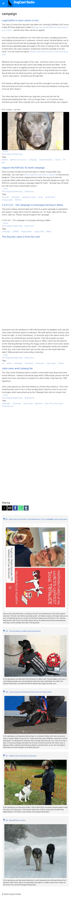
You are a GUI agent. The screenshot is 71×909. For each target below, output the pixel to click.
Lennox (58, 160)
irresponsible (7, 200)
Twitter (61, 363)
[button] (4, 507)
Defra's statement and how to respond (39, 175)
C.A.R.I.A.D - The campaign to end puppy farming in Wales (32, 204)
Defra (40, 197)
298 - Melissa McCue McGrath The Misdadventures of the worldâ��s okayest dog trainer (35, 519)
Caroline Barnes (45, 160)
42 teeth (5, 197)
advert (9, 363)
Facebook (40, 363)
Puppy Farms (26, 231)
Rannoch (38, 403)
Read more (29, 191)
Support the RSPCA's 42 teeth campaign (23, 167)
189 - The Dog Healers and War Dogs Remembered (21, 631)
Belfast (5, 160)
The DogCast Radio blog (12, 154)
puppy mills (39, 231)
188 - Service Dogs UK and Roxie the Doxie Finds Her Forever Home (27, 692)
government (50, 197)
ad (3, 363)
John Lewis (51, 363)
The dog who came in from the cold (21, 236)
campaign (33, 160)
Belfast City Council (18, 160)
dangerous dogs (29, 197)
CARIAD (16, 231)
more (5, 151)
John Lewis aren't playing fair (17, 368)
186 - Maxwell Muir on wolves (14, 820)
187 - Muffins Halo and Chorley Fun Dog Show (20, 756)
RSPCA (18, 200)
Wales (48, 231)
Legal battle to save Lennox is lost (20, 20)
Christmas (29, 363)
